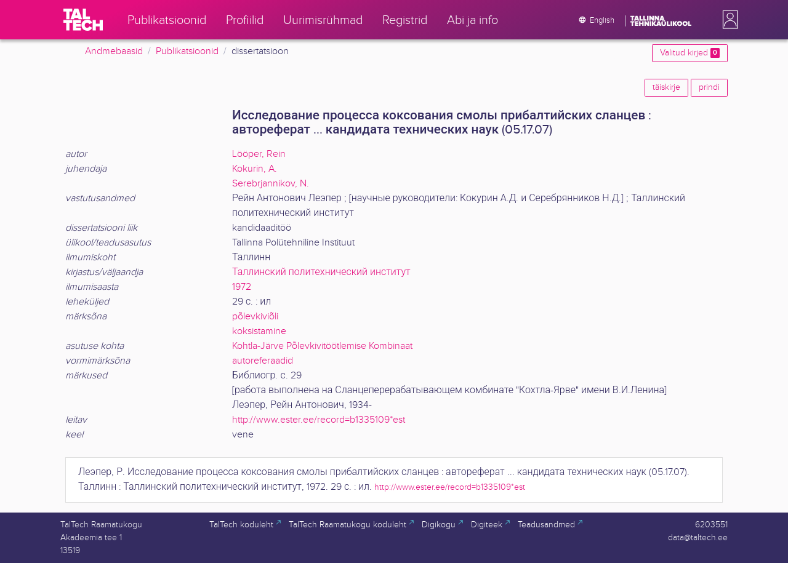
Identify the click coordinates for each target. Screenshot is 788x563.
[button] (727, 19)
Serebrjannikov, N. (270, 184)
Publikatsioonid (187, 51)
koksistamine (259, 331)
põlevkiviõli (255, 316)
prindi (709, 87)
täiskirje (666, 87)
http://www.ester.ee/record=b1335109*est (318, 420)
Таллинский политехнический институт (321, 272)
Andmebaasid (114, 51)
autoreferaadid (262, 361)
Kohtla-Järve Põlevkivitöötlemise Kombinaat (322, 346)
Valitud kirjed (690, 53)
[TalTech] (83, 19)
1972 (241, 287)
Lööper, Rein (259, 154)
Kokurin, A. (254, 169)
